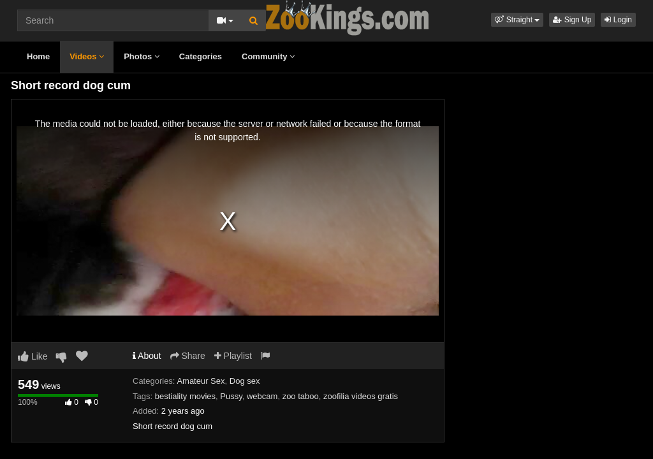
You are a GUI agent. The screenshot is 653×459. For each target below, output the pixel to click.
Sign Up (572, 19)
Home (38, 56)
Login (618, 19)
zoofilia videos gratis (360, 396)
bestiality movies (185, 396)
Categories (200, 56)
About (147, 356)
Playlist (233, 356)
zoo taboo (300, 396)
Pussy (231, 396)
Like (33, 356)
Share (187, 356)
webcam (262, 396)
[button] (517, 20)
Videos (87, 56)
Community (268, 56)
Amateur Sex (200, 381)
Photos (141, 56)
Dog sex (245, 381)
